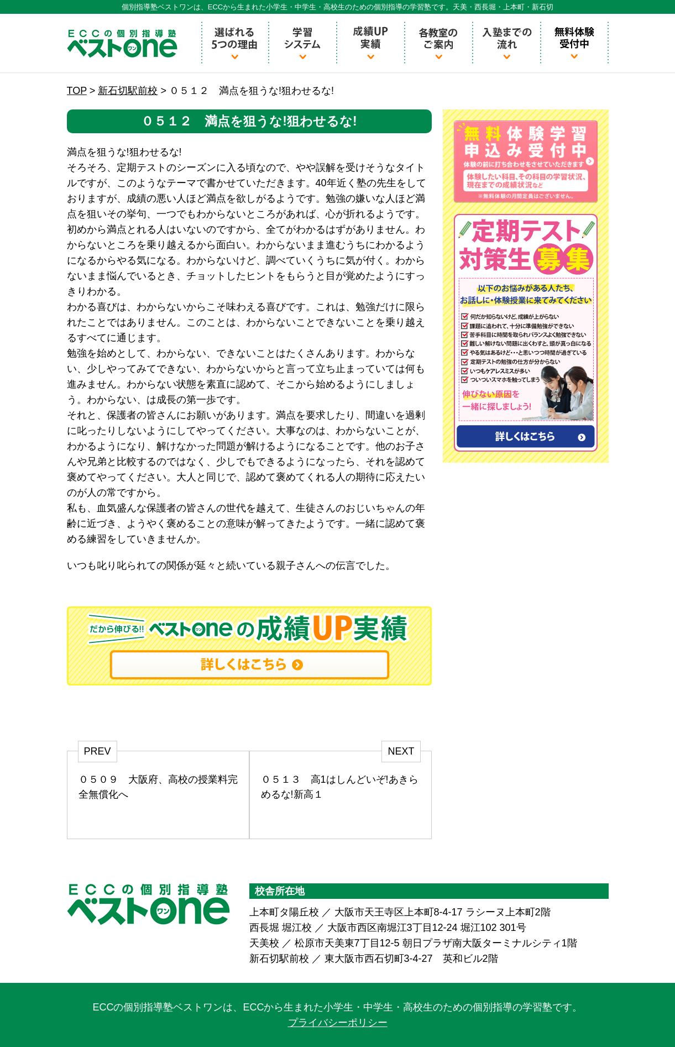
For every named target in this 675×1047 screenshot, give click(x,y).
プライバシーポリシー (338, 1022)
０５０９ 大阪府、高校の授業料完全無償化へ (158, 787)
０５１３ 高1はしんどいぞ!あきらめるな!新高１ (339, 787)
